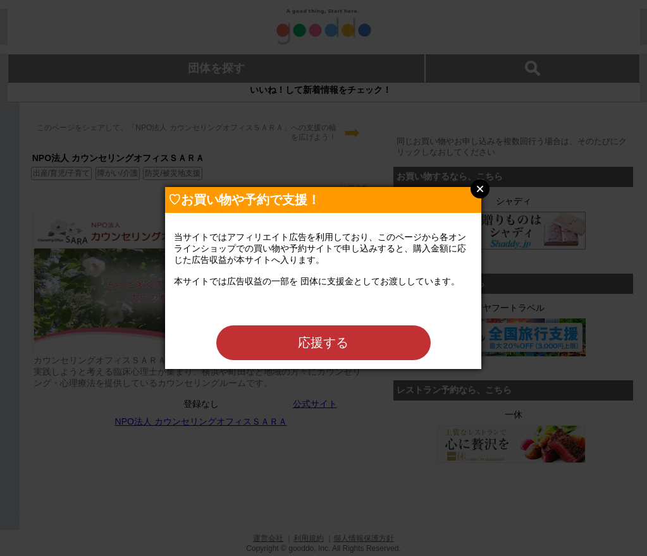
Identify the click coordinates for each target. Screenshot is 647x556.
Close (480, 188)
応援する (323, 342)
